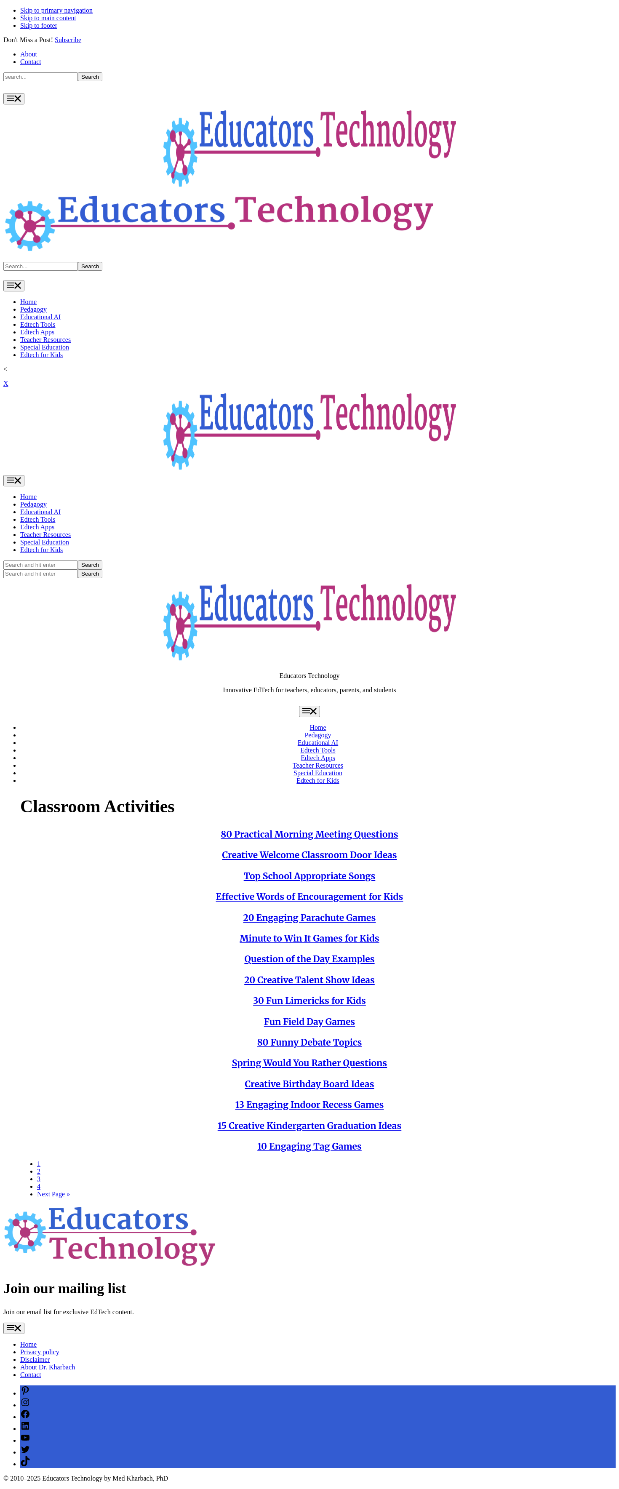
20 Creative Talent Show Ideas (309, 980)
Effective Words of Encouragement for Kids (309, 896)
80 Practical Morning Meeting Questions (309, 834)
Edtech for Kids (41, 354)
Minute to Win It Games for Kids (309, 938)
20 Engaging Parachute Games (309, 917)
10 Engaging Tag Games (309, 1146)
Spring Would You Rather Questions (309, 1063)
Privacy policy (39, 1352)
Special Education (44, 347)
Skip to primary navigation (56, 10)
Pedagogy (33, 309)
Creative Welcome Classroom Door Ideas (309, 855)
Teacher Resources (45, 339)
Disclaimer (35, 1359)
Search (90, 77)
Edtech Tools (37, 324)
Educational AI (40, 316)
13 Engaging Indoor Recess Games (309, 1104)
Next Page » (53, 1194)
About (28, 54)
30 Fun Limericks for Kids (309, 1000)
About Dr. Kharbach (47, 1367)
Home (28, 301)
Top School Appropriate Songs (310, 876)
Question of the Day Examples (309, 959)
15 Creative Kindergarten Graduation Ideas (310, 1125)
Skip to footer (38, 25)
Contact (30, 61)
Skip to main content (48, 17)
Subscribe (68, 39)
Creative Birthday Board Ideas (309, 1084)
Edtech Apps (37, 332)
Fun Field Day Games (309, 1021)
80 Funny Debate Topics (309, 1042)
